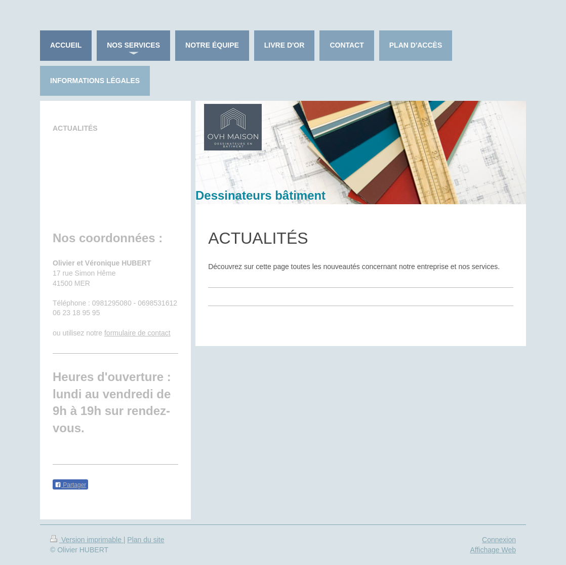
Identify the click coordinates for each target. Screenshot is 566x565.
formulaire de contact (137, 333)
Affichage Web (493, 550)
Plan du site (145, 540)
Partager (70, 484)
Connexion (499, 540)
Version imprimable (87, 540)
